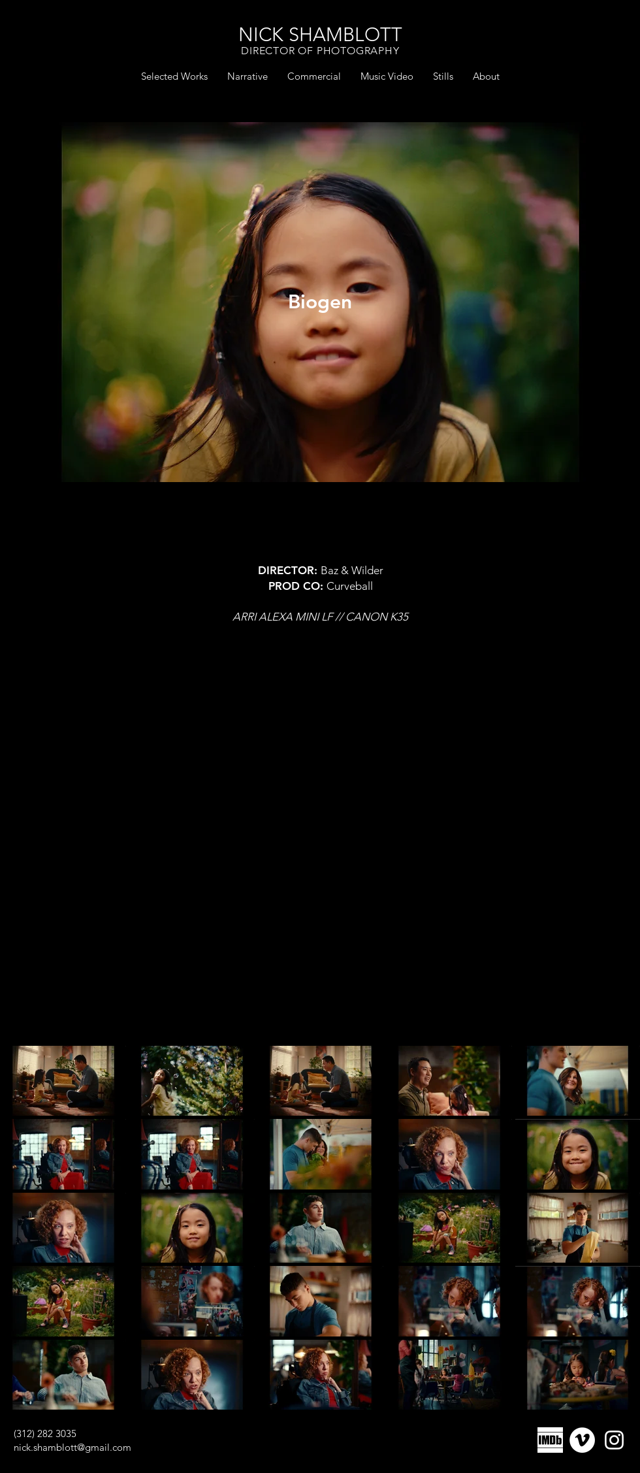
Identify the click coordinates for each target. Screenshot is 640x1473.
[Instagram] (614, 1440)
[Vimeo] (582, 1440)
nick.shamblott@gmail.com (72, 1447)
